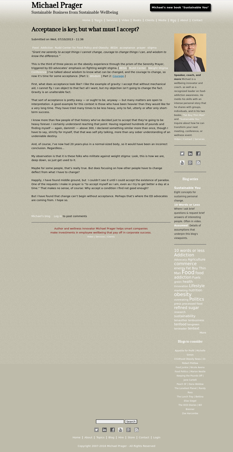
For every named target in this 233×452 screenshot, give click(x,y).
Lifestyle (197, 286)
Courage (118, 76)
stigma (152, 47)
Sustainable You (187, 188)
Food (35, 47)
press (177, 303)
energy (179, 268)
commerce (185, 263)
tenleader (180, 328)
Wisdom (95, 76)
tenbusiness (196, 320)
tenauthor (180, 320)
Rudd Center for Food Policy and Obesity (82, 47)
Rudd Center (137, 68)
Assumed (181, 225)
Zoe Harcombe (190, 413)
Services (101, 236)
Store (131, 437)
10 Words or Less (187, 204)
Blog (173, 20)
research (180, 312)
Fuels (196, 277)
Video (90, 236)
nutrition (195, 290)
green (178, 281)
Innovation (181, 286)
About (184, 20)
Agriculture (197, 259)
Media (162, 20)
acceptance (127, 47)
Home (86, 20)
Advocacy (180, 259)
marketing (181, 290)
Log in (58, 216)
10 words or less (189, 250)
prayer (141, 47)
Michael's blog (40, 216)
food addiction (189, 275)
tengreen (193, 324)
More (203, 332)
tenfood (180, 324)
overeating (181, 299)
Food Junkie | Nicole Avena (190, 367)
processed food (192, 303)
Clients (111, 236)
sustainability (185, 316)
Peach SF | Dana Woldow (190, 384)
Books (137, 20)
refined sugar (186, 308)
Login (157, 437)
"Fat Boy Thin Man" (194, 115)
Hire (121, 437)
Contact (197, 20)
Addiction (47, 47)
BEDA (114, 47)
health (188, 282)
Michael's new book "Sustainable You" (180, 7)
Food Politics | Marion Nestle (190, 371)
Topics (98, 20)
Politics (196, 299)
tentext (194, 328)
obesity (183, 294)
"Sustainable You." (190, 119)
